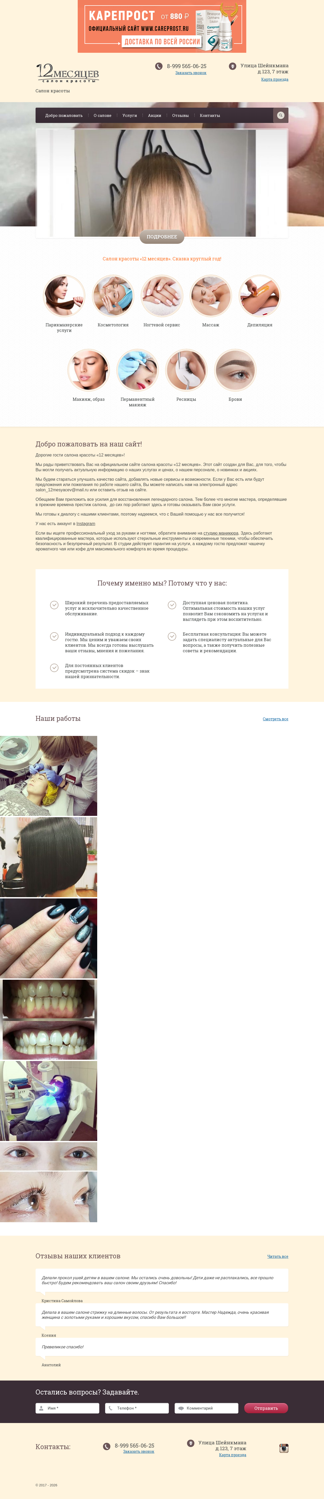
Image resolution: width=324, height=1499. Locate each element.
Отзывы (180, 115)
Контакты (210, 115)
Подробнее (162, 237)
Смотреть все (275, 721)
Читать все (277, 1258)
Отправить (266, 1410)
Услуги (129, 115)
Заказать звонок (191, 72)
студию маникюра (221, 535)
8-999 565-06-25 (187, 66)
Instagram (85, 526)
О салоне (102, 115)
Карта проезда (274, 79)
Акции (154, 115)
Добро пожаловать (64, 115)
